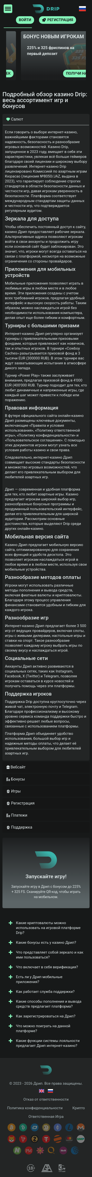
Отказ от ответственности (45, 1099)
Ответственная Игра (46, 1117)
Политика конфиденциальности (35, 1108)
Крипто (78, 1108)
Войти (25, 20)
